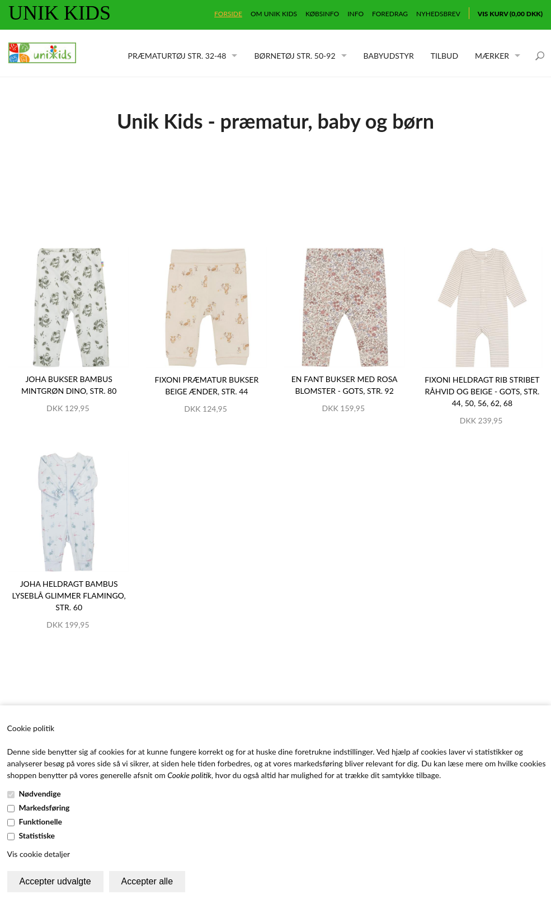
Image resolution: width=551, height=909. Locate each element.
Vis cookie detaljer (38, 854)
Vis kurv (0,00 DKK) (510, 14)
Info (355, 14)
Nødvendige (40, 793)
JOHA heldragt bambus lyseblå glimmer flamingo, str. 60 (69, 595)
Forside (228, 14)
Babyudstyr (389, 55)
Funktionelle (41, 821)
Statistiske (37, 835)
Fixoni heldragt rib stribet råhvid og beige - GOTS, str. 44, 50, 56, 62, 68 (482, 391)
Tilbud (444, 55)
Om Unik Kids (274, 14)
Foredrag (390, 14)
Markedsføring (44, 807)
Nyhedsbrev (438, 14)
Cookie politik (189, 775)
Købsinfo (322, 14)
